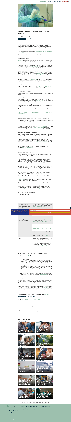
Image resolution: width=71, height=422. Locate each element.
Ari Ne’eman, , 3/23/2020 (29, 147)
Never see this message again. (40, 215)
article (48, 185)
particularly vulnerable (42, 44)
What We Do (54, 1)
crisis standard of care (39, 100)
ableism (22, 299)
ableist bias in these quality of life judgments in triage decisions (34, 188)
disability (34, 299)
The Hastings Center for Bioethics (11, 1)
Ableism (19, 60)
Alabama (25, 50)
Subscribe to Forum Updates (22, 38)
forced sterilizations (40, 73)
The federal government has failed (38, 127)
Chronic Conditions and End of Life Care (27, 41)
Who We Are (49, 1)
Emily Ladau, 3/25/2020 (42, 245)
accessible (27, 255)
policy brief (43, 169)
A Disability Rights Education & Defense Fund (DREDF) (32, 169)
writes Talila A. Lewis (36, 64)
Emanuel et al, (40, 141)
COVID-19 (26, 299)
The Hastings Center (13, 407)
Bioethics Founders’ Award (34, 408)
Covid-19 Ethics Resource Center (39, 41)
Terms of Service (15, 419)
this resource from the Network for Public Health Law (30, 112)
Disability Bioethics (47, 41)
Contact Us (22, 406)
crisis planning (30, 299)
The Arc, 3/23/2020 (47, 235)
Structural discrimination (34, 66)
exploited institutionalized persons (37, 74)
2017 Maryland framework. (34, 109)
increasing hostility (23, 77)
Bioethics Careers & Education (45, 406)
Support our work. (47, 294)
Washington (20, 50)
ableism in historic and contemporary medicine (34, 71)
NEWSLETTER (43, 1)
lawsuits (38, 299)
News (39, 406)
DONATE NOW (64, 1)
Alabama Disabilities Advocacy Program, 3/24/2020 (42, 228)
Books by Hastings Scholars (24, 408)
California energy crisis (43, 274)
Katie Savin (21, 36)
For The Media (35, 406)
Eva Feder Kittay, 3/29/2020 (39, 206)
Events (26, 406)
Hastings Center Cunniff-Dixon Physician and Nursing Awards (29, 409)
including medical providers (32, 79)
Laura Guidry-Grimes (28, 36)
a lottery (40, 173)
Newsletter (30, 406)
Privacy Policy (10, 419)
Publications (59, 1)
